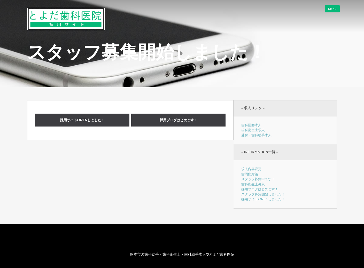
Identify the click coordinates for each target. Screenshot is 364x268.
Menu (332, 9)
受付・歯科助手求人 (256, 135)
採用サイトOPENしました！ (82, 120)
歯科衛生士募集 (253, 184)
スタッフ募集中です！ (258, 179)
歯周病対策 (249, 174)
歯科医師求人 (251, 125)
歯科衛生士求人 (253, 130)
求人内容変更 (251, 169)
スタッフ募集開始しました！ (263, 194)
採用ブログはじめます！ (178, 120)
